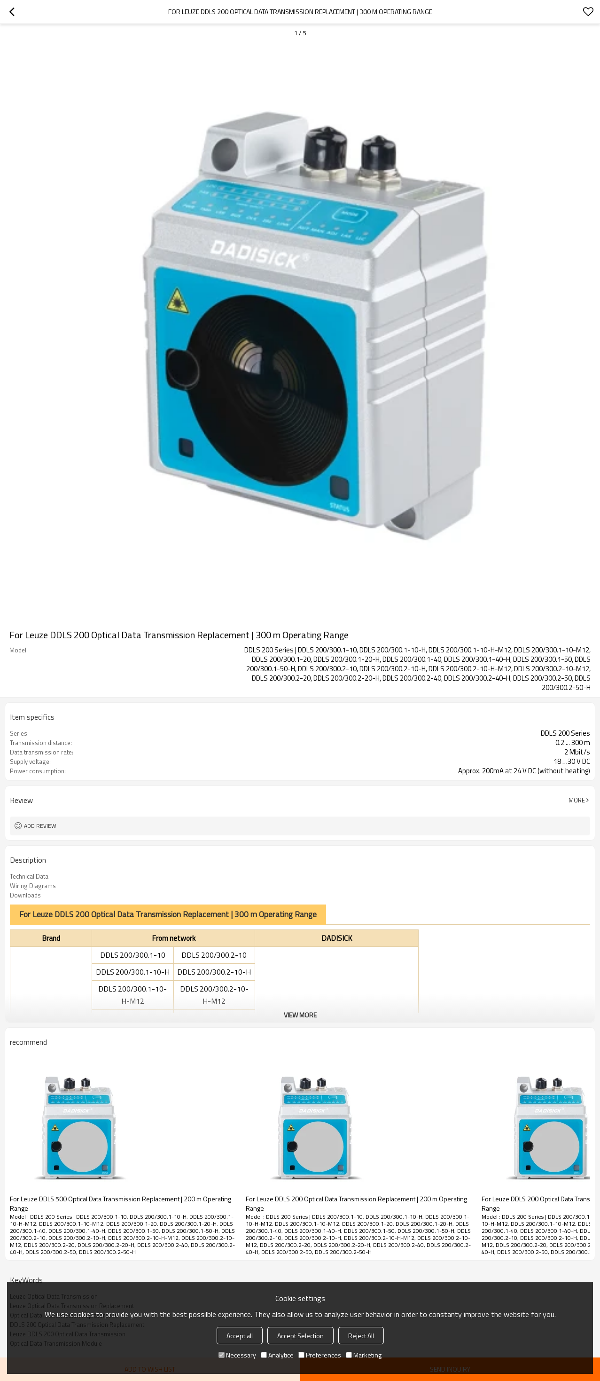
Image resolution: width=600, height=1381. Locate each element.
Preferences (319, 1355)
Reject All (361, 1336)
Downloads (25, 895)
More (577, 800)
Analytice (277, 1355)
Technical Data (29, 876)
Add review (40, 825)
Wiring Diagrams (33, 885)
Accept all (239, 1336)
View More (300, 1015)
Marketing (364, 1355)
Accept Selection (300, 1336)
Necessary (237, 1355)
